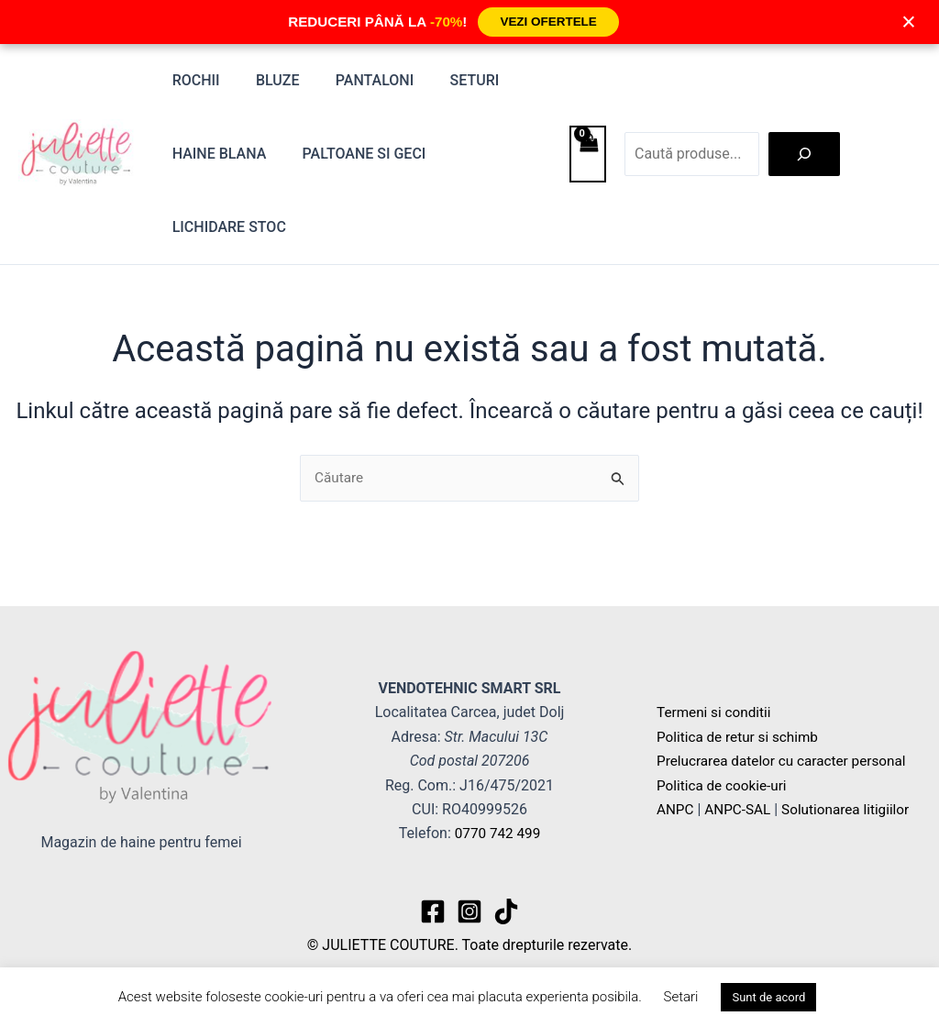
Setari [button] (681, 996)
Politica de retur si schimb (741, 736)
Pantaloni (358, 80)
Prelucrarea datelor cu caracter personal (787, 760)
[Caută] (804, 154)
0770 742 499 (498, 833)
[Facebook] (433, 911)
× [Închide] (908, 21)
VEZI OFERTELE (548, 22)
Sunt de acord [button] (768, 997)
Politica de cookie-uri (724, 785)
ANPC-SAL (740, 809)
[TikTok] (506, 911)
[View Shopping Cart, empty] (587, 154)
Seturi (451, 80)
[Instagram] (469, 911)
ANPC (676, 809)
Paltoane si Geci (354, 153)
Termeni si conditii (716, 712)
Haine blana (216, 153)
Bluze (268, 80)
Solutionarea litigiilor (853, 809)
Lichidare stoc (225, 227)
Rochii (192, 80)
